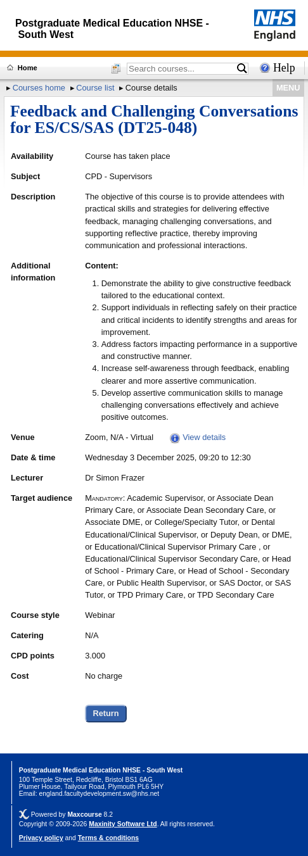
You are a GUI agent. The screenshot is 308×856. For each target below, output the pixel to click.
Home (27, 68)
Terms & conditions (108, 837)
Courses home (39, 87)
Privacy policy (41, 837)
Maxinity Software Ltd (123, 824)
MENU (288, 87)
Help (284, 67)
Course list (95, 87)
